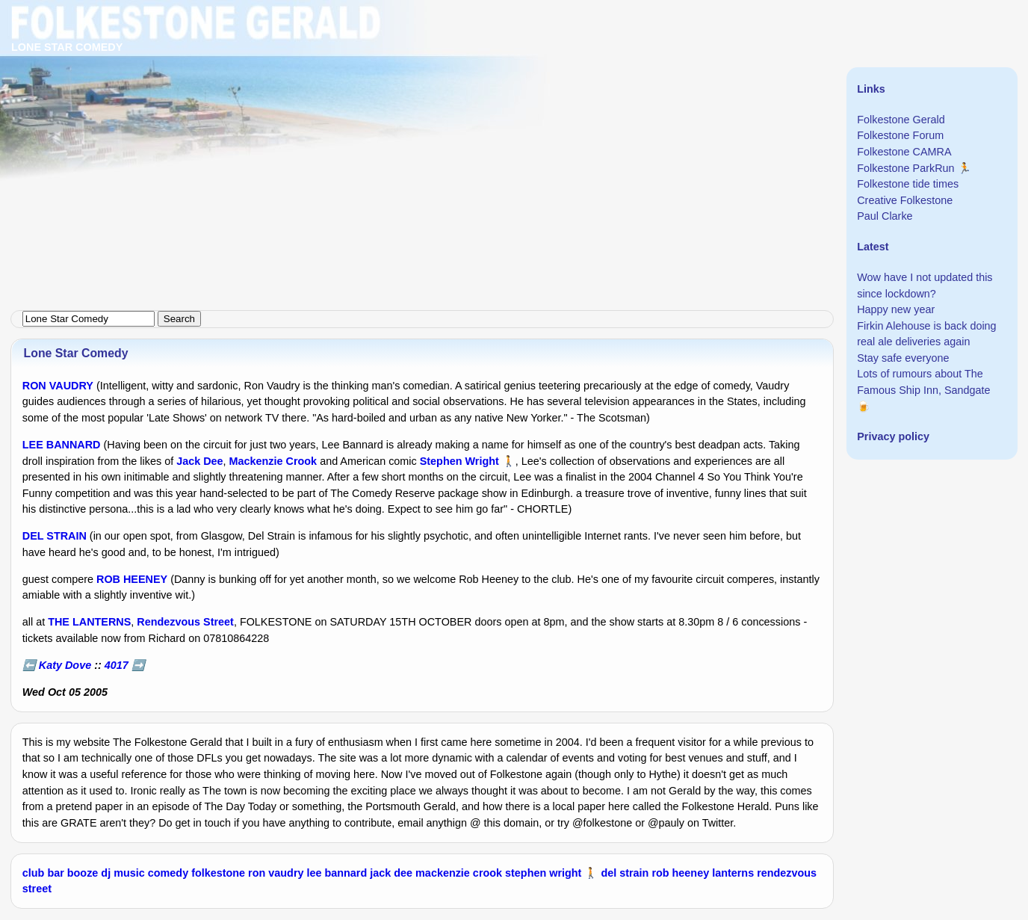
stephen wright (543, 873)
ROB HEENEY (131, 579)
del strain (624, 873)
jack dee (391, 873)
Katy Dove (65, 665)
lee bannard (336, 873)
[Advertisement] (448, 104)
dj (106, 873)
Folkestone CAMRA (904, 152)
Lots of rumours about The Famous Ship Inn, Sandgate (923, 382)
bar (55, 873)
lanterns (733, 873)
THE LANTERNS (89, 622)
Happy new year (896, 309)
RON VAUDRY (57, 386)
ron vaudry (275, 873)
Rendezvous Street (185, 622)
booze (83, 873)
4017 (116, 665)
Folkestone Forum (900, 135)
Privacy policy (893, 436)
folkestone (218, 873)
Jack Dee (199, 461)
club (33, 873)
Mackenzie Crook (273, 461)
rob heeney (680, 873)
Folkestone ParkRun (905, 168)
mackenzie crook (458, 873)
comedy (168, 873)
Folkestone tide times (908, 184)
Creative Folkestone (905, 200)
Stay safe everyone (903, 358)
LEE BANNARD (61, 445)
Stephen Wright (459, 461)
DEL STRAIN (54, 536)
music (129, 873)
